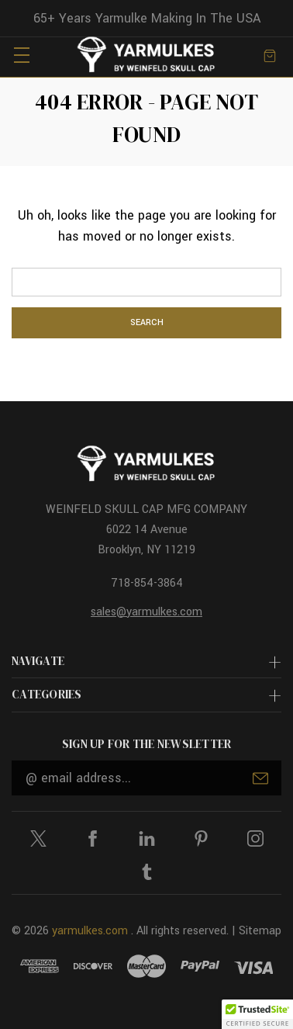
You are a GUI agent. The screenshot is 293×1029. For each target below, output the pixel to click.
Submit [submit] (260, 778)
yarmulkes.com (90, 931)
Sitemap (260, 931)
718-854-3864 (147, 583)
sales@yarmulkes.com (146, 612)
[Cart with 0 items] (270, 54)
